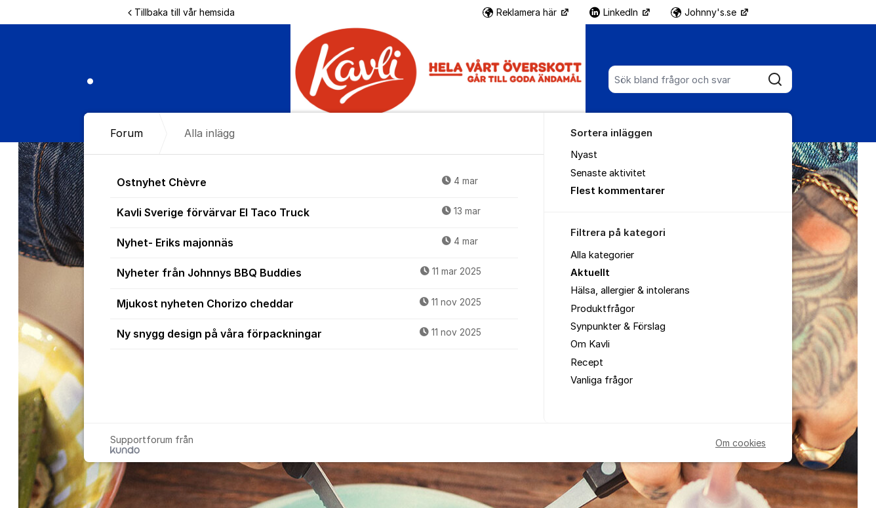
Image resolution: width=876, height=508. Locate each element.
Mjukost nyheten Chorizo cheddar (317, 303)
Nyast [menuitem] (583, 155)
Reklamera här (521, 12)
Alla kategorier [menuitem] (602, 255)
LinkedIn (615, 12)
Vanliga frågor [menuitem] (601, 380)
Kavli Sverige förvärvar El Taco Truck (317, 212)
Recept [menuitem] (586, 362)
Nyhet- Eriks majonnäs (317, 242)
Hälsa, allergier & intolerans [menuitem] (630, 290)
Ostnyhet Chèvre (317, 181)
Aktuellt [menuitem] (590, 273)
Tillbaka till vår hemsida (181, 12)
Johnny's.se (705, 12)
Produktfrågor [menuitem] (602, 309)
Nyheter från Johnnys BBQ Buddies (317, 272)
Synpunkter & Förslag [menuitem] (618, 326)
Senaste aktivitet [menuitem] (608, 173)
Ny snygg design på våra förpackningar (317, 333)
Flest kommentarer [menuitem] (617, 191)
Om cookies (740, 442)
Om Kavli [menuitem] (590, 344)
